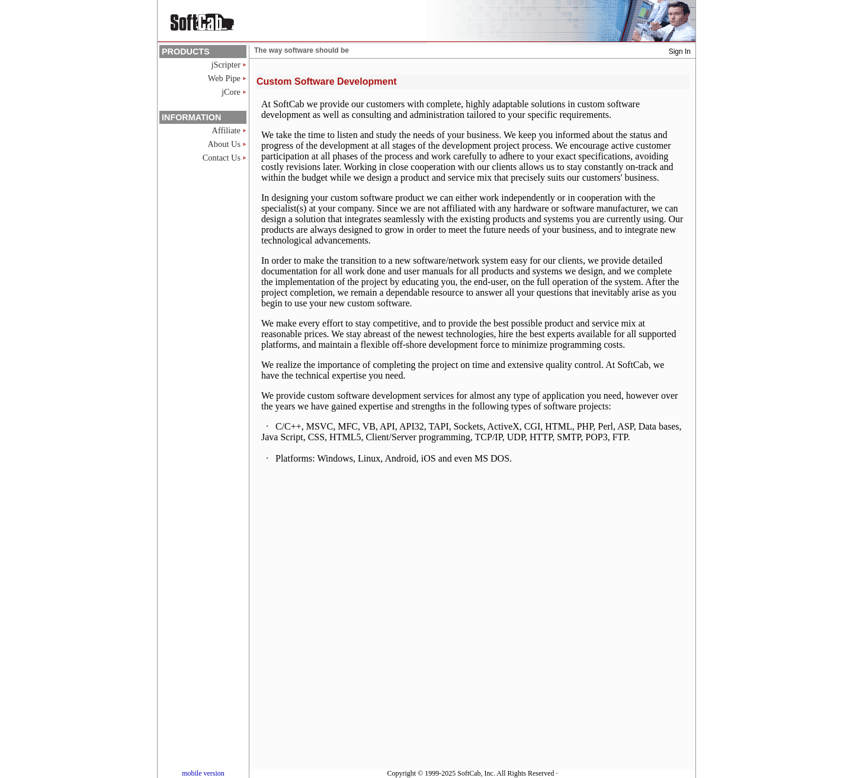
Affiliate (226, 130)
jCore (231, 92)
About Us (223, 144)
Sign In (680, 51)
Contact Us (221, 157)
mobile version (203, 773)
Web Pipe (224, 78)
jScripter (225, 64)
